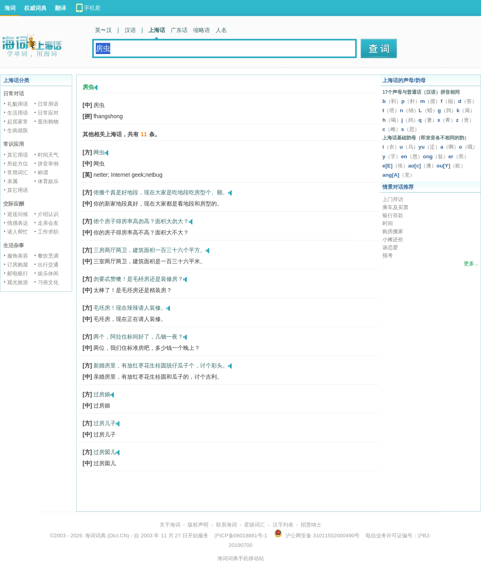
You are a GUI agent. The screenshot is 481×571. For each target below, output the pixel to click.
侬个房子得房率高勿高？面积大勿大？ (141, 221)
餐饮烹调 (48, 256)
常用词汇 (17, 172)
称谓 (43, 172)
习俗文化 (48, 282)
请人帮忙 (17, 232)
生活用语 (17, 113)
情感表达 (17, 223)
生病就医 (17, 130)
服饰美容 (17, 256)
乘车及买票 (395, 207)
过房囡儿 (104, 452)
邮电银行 (17, 273)
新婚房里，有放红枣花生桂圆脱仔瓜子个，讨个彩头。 (160, 365)
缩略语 (201, 30)
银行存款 (392, 215)
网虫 (99, 152)
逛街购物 (48, 122)
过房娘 (101, 394)
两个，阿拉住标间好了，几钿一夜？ (138, 336)
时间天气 (48, 155)
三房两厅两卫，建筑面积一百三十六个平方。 (149, 250)
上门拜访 (392, 199)
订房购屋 (17, 265)
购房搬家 (392, 231)
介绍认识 (48, 214)
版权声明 (198, 525)
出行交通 (48, 265)
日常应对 (48, 113)
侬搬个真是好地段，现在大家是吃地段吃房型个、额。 (160, 192)
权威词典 (35, 8)
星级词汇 (254, 525)
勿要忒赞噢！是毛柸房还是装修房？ (138, 279)
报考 (387, 255)
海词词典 (95, 536)
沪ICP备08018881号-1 (240, 536)
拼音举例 (48, 164)
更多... (471, 263)
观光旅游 (17, 282)
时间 (387, 223)
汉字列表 (283, 525)
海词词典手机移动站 (240, 558)
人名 (221, 30)
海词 (10, 8)
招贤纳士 (311, 525)
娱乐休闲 (48, 273)
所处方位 (17, 164)
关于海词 (170, 525)
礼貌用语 (17, 104)
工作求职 (48, 232)
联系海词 (226, 525)
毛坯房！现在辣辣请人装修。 (129, 308)
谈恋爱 (390, 247)
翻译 (60, 8)
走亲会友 (48, 223)
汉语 (130, 30)
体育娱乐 (48, 181)
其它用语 (17, 155)
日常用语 (48, 104)
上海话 (156, 30)
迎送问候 (17, 214)
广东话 (179, 30)
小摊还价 (392, 239)
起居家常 (17, 122)
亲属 (12, 181)
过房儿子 (104, 423)
